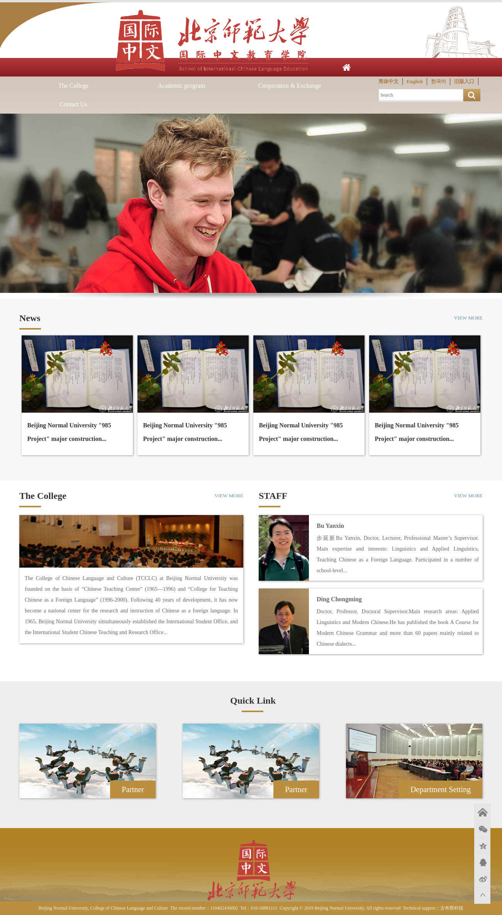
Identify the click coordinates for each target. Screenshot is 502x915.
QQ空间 (482, 845)
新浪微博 (482, 878)
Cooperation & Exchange (289, 85)
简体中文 (388, 81)
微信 (482, 828)
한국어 (438, 81)
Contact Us (73, 104)
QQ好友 (482, 862)
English (415, 81)
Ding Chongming (339, 599)
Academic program (181, 85)
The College (73, 85)
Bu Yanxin (330, 525)
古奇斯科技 (451, 908)
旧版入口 (464, 81)
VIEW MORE (468, 318)
